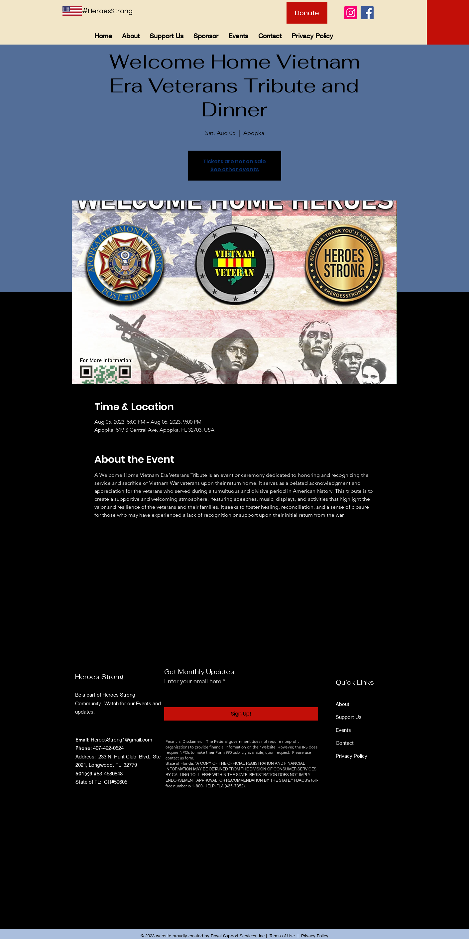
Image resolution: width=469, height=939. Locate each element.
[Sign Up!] (241, 714)
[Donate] (307, 13)
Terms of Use (282, 935)
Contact (345, 743)
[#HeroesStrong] (112, 11)
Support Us (349, 717)
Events (343, 730)
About (342, 704)
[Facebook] (367, 12)
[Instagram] (350, 12)
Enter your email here (192, 681)
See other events (234, 169)
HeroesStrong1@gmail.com (121, 739)
